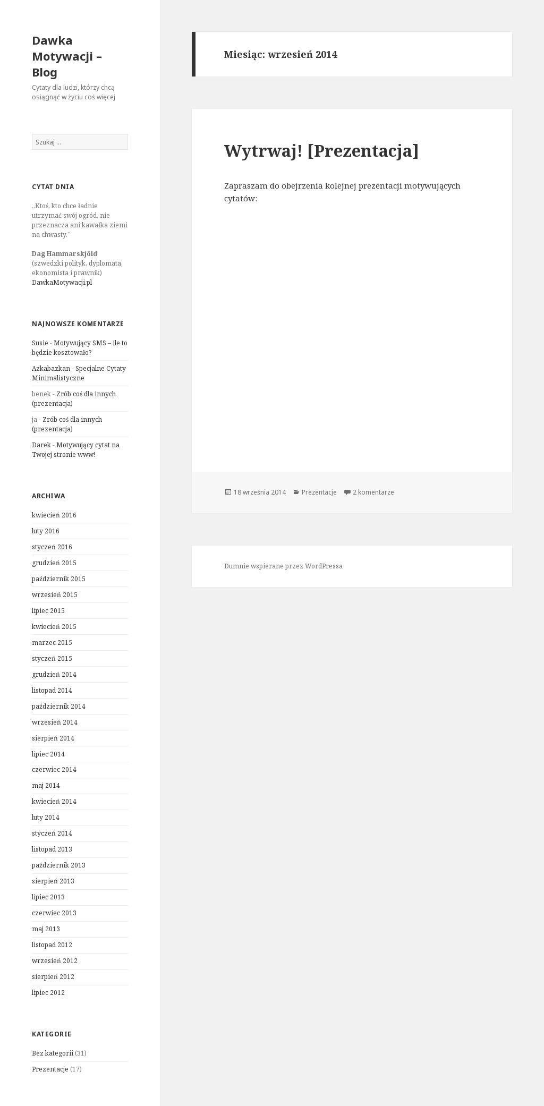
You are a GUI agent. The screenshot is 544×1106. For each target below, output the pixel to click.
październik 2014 (59, 706)
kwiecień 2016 (54, 515)
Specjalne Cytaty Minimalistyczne (79, 373)
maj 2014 (46, 785)
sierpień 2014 (53, 738)
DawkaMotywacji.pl (62, 282)
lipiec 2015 (48, 610)
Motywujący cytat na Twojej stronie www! (76, 449)
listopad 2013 (52, 849)
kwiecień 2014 (54, 801)
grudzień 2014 (54, 674)
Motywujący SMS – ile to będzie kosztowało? (80, 347)
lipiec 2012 (48, 992)
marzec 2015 (52, 642)
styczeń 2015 (52, 658)
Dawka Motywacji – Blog (67, 56)
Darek (41, 444)
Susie (40, 342)
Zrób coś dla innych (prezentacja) (67, 424)
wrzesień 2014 (55, 722)
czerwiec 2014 (54, 769)
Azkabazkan (51, 368)
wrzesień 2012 (55, 960)
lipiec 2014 (48, 754)
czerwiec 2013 (54, 912)
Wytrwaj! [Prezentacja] (321, 150)
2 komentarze (373, 492)
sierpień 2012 (53, 976)
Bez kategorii (52, 1053)
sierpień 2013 (53, 881)
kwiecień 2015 (54, 626)
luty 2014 (46, 817)
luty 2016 (46, 530)
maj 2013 (46, 928)
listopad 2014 (52, 690)
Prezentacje (50, 1069)
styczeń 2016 (52, 546)
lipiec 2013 (48, 896)
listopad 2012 (52, 944)
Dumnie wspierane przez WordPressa (283, 566)
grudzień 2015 (54, 562)
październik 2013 (59, 865)
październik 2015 (59, 578)
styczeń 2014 (52, 833)
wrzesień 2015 (55, 594)
